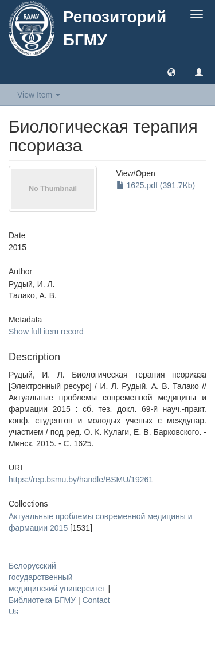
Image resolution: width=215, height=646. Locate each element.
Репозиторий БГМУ (114, 28)
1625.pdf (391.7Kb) (156, 185)
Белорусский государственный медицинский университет (58, 577)
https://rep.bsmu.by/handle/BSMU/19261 (81, 479)
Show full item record (46, 331)
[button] (171, 71)
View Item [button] (38, 94)
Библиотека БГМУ (43, 600)
